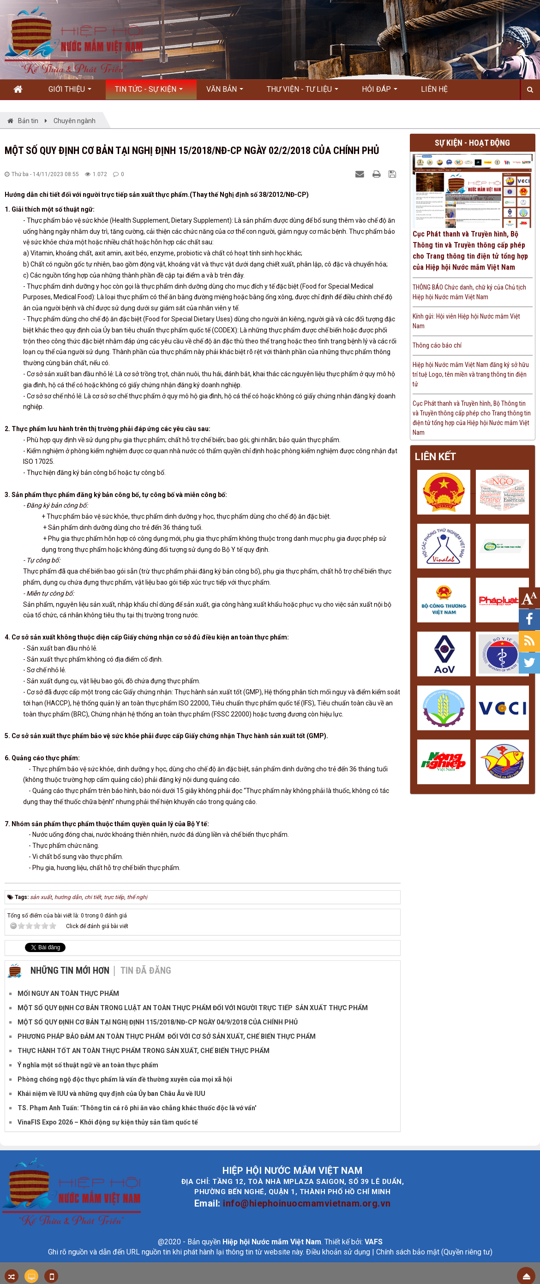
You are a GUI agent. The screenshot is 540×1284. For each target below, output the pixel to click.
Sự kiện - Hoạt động (472, 143)
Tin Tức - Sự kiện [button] (149, 92)
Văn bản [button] (224, 92)
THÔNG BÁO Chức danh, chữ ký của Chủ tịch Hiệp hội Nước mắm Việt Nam (469, 292)
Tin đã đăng (145, 970)
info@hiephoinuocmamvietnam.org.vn (307, 1203)
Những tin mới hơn (69, 970)
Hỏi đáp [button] (379, 92)
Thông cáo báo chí (437, 345)
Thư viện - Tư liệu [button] (302, 92)
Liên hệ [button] (434, 89)
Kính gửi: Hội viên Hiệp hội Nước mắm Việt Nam (466, 321)
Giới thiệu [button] (69, 92)
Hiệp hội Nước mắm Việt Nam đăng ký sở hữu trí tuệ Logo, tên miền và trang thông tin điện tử (471, 374)
